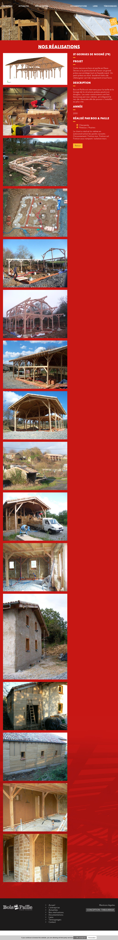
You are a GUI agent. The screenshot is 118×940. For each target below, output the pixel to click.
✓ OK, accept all (80, 938)
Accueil (52, 905)
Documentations (56, 915)
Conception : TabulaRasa (100, 910)
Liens (51, 917)
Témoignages (55, 920)
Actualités (53, 910)
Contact (52, 922)
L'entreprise (54, 908)
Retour (78, 146)
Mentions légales (107, 905)
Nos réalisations (56, 913)
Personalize (92, 938)
